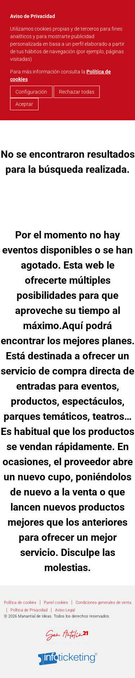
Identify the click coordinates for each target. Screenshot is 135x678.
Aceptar (24, 104)
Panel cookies (56, 602)
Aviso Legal (65, 610)
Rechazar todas (76, 92)
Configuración (31, 92)
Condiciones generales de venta (103, 602)
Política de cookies (20, 602)
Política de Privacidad (29, 610)
